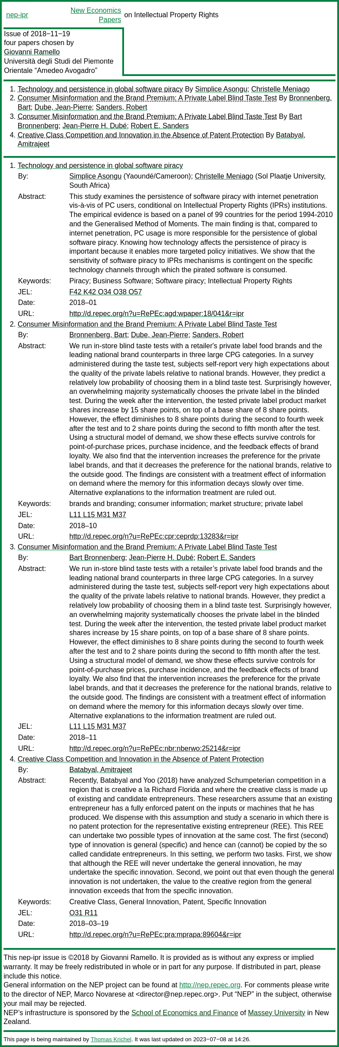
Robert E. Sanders (160, 125)
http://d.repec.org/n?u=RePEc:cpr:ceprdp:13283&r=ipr (153, 536)
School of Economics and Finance (185, 1013)
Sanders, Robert (121, 107)
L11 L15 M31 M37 (97, 514)
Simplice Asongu (221, 89)
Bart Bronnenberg (97, 557)
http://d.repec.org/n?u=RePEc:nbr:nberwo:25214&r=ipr (155, 748)
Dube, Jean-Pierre (63, 107)
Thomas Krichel (110, 1039)
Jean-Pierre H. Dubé (94, 125)
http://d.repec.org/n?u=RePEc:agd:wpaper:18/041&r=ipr (156, 313)
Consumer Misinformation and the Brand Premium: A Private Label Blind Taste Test (147, 98)
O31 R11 (83, 913)
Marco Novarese (100, 994)
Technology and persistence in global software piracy (100, 89)
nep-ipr (17, 15)
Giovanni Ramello (32, 52)
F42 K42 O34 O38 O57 (105, 292)
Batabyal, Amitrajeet (100, 769)
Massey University (276, 1013)
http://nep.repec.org (210, 985)
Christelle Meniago (280, 89)
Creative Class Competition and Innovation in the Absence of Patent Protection (141, 135)
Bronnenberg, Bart (98, 335)
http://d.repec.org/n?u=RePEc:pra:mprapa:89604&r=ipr (155, 934)
